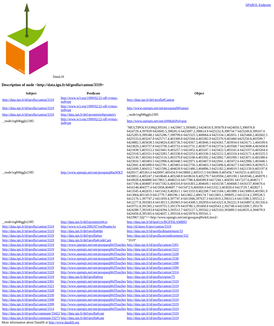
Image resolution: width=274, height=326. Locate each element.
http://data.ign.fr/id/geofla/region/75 (151, 277)
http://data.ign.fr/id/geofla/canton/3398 (153, 263)
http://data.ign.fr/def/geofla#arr (81, 235)
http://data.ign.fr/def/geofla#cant (82, 313)
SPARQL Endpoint (258, 5)
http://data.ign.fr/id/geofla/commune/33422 (31, 313)
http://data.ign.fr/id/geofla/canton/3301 (153, 245)
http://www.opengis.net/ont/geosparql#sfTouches (93, 245)
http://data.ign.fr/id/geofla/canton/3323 (153, 249)
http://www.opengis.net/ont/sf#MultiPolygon (157, 121)
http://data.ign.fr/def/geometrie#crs (84, 222)
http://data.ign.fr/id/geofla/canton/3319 (28, 100)
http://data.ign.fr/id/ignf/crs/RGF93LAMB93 (157, 222)
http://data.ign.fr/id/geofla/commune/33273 (31, 318)
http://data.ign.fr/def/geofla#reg (82, 277)
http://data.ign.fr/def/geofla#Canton (150, 100)
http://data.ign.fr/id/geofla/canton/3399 (153, 267)
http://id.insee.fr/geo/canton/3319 (149, 226)
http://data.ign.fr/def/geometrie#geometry (88, 114)
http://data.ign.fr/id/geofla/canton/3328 (153, 254)
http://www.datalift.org (64, 322)
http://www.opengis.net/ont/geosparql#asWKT (92, 172)
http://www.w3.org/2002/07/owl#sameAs (88, 226)
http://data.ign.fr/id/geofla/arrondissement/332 (157, 235)
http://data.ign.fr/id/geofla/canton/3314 (153, 272)
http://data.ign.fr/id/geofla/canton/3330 (153, 258)
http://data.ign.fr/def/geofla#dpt (82, 231)
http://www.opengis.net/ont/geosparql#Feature (158, 108)
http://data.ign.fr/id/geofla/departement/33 (155, 231)
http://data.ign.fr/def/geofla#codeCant (86, 240)
